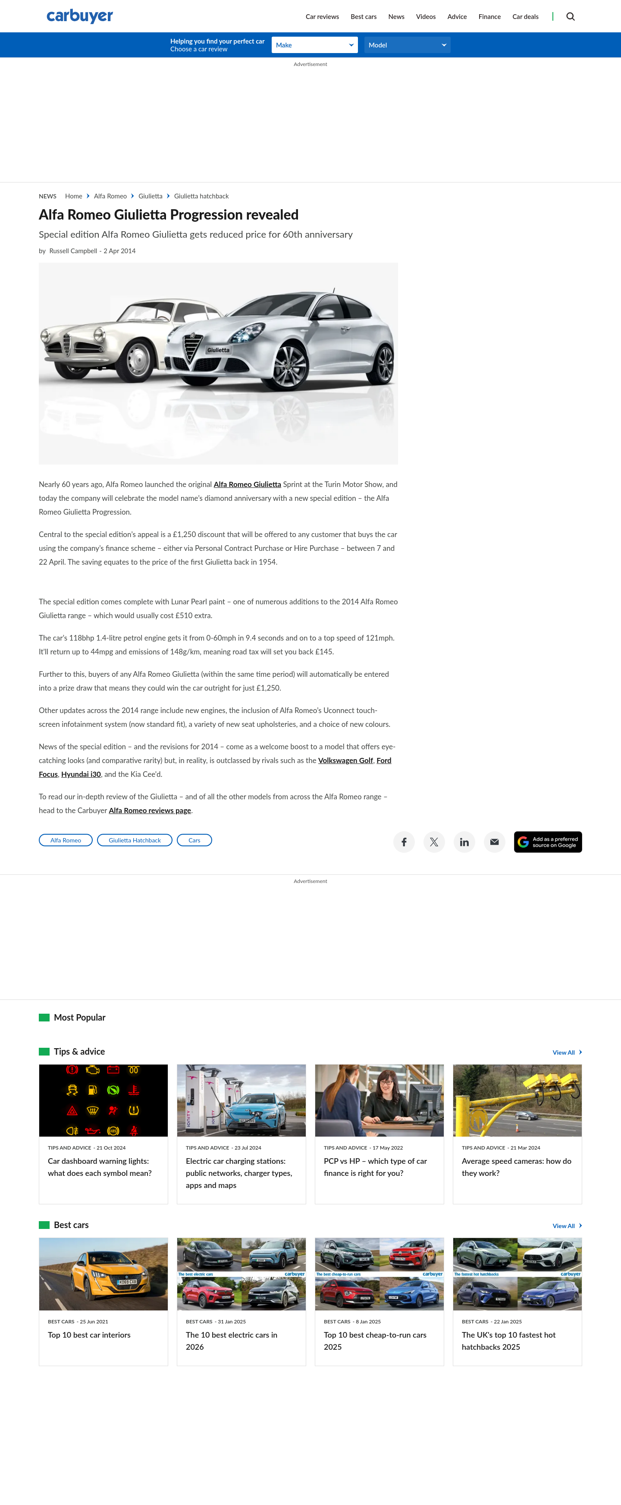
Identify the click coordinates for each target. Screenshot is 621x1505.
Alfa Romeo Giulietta (248, 484)
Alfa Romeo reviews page (150, 793)
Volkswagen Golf (345, 743)
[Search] (570, 16)
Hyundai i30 (81, 756)
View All (564, 1034)
